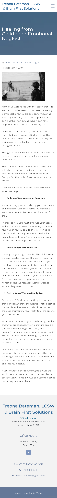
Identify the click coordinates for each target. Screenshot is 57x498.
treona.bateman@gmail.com (30, 475)
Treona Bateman (14, 62)
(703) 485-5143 (30, 470)
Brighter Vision (35, 493)
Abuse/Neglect (32, 62)
